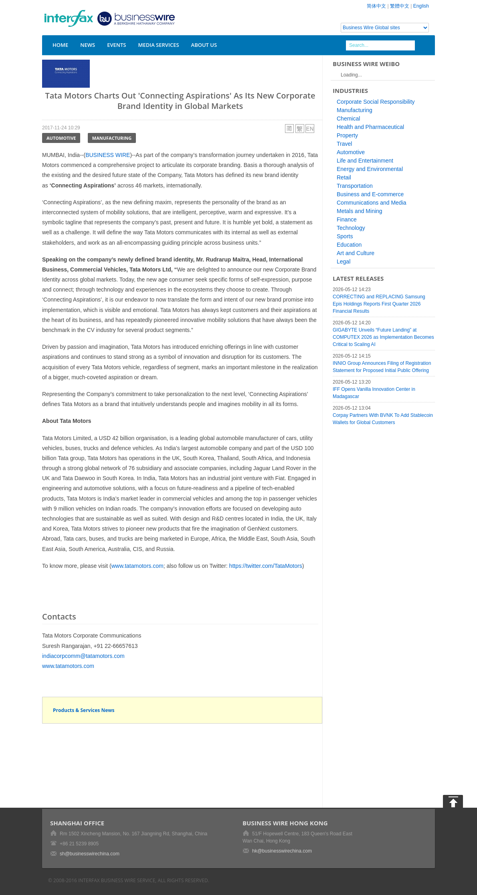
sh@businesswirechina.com (89, 854)
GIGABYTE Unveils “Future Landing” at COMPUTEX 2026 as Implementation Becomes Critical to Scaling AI (383, 337)
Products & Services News (84, 710)
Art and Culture (355, 253)
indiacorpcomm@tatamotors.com (83, 656)
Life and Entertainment (365, 160)
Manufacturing (111, 138)
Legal (343, 261)
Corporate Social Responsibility (376, 102)
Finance (347, 219)
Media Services (158, 44)
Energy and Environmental (370, 169)
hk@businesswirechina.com (282, 851)
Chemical (348, 118)
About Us (204, 44)
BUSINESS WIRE (107, 155)
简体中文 (376, 6)
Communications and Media (371, 202)
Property (347, 135)
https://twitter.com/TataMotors (265, 566)
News (87, 44)
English (421, 6)
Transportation (355, 186)
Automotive (61, 138)
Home (60, 44)
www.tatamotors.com (137, 566)
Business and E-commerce (370, 194)
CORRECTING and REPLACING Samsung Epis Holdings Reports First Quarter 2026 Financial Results (379, 304)
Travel (344, 144)
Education (349, 244)
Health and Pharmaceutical (370, 127)
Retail (344, 177)
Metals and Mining (359, 211)
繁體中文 (399, 6)
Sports (345, 236)
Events (116, 44)
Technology (351, 228)
